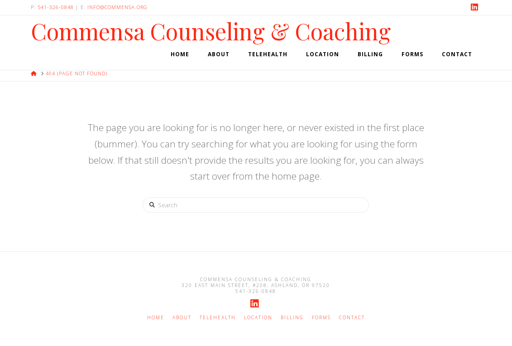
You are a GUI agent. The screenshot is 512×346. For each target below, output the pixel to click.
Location (258, 318)
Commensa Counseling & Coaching (211, 31)
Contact (352, 318)
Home (155, 318)
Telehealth (218, 318)
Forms (321, 318)
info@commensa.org (117, 7)
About (181, 318)
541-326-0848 (56, 7)
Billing (292, 318)
